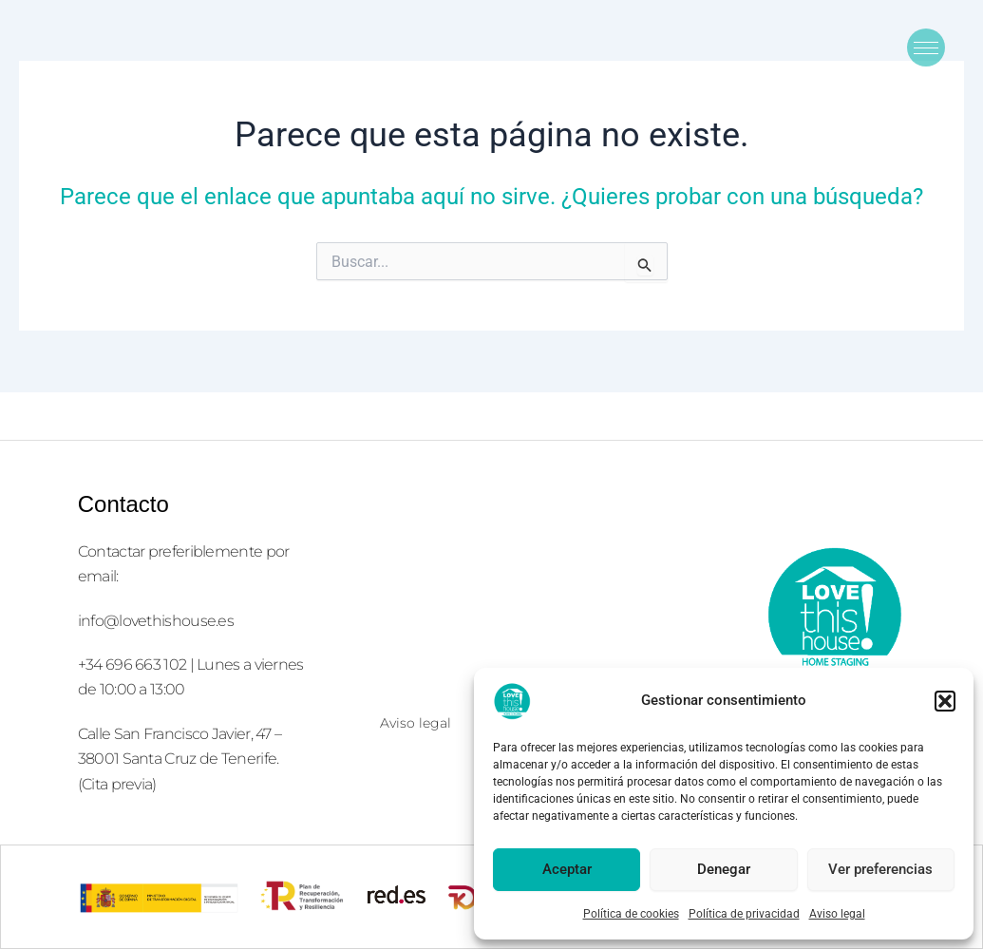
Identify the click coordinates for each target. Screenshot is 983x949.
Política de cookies (631, 914)
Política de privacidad (744, 914)
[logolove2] (834, 613)
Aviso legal (837, 914)
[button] (945, 701)
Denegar (723, 869)
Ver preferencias (880, 869)
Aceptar (567, 869)
